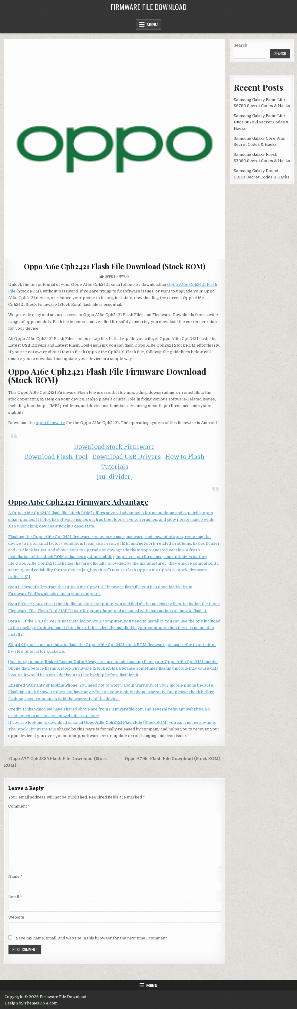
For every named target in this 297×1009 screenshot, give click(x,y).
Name (15, 876)
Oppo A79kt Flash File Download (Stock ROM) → (175, 758)
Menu (152, 24)
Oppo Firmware (117, 276)
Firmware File (42, 729)
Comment (19, 806)
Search (240, 45)
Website (16, 917)
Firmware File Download (148, 6)
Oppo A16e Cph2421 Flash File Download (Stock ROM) (114, 266)
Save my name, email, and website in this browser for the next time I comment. (92, 938)
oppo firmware (50, 422)
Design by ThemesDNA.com (31, 1003)
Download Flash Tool (56, 456)
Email (15, 897)
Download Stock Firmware (114, 446)
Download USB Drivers (126, 456)
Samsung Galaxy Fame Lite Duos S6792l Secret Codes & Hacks (261, 122)
